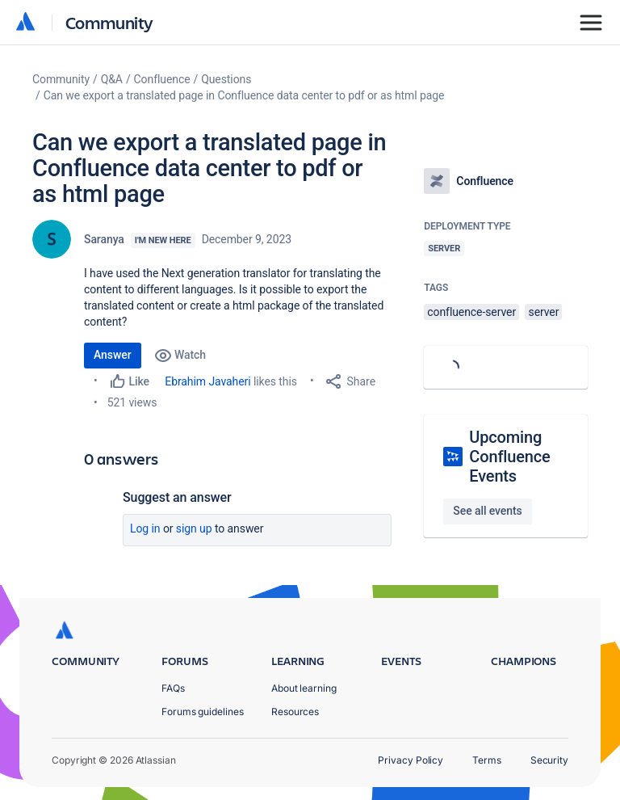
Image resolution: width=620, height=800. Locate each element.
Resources (295, 711)
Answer (113, 354)
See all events (487, 510)
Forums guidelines (202, 711)
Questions (226, 79)
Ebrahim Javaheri (207, 381)
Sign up (194, 528)
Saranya (104, 239)
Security (549, 760)
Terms (486, 760)
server (543, 311)
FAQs (173, 688)
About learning (304, 688)
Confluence (162, 79)
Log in (145, 528)
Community (109, 22)
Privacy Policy (410, 760)
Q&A (112, 79)
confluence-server (471, 311)
